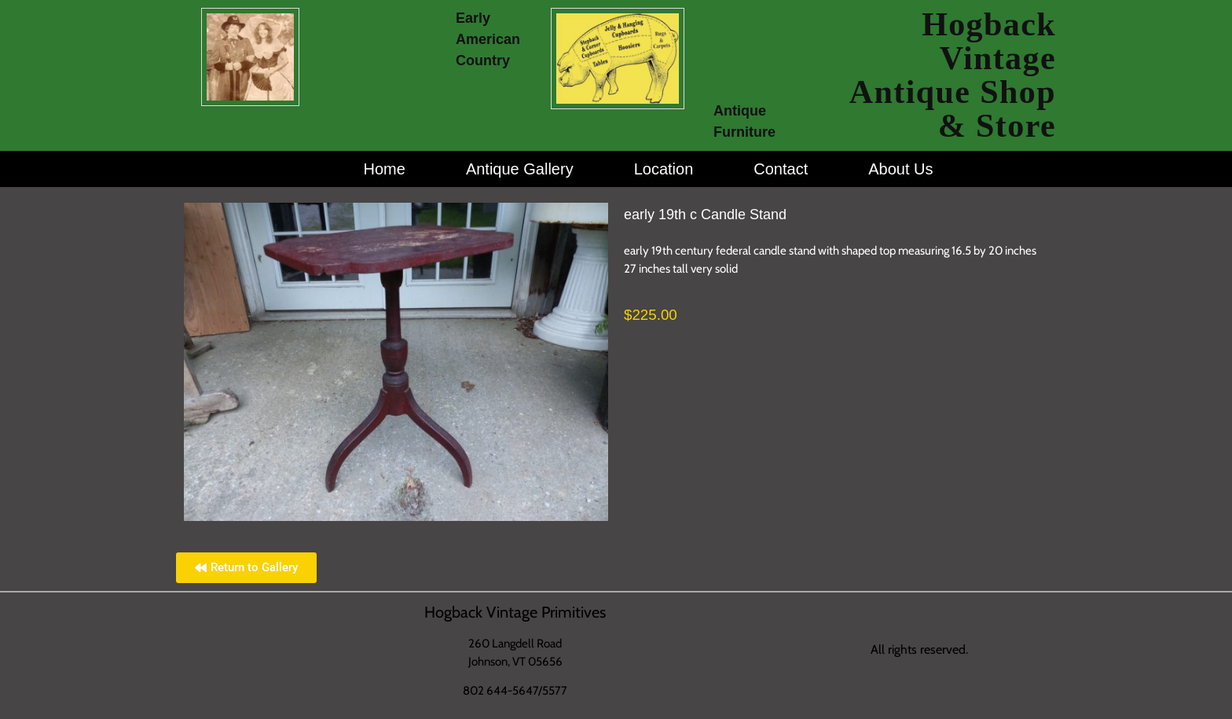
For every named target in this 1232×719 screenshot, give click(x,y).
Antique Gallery (520, 169)
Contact (781, 169)
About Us (900, 169)
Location (664, 169)
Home (384, 169)
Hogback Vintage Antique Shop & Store (952, 75)
